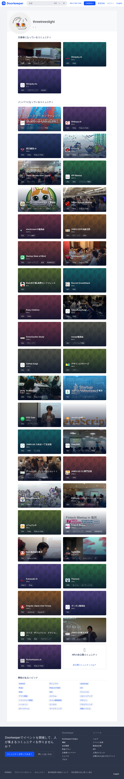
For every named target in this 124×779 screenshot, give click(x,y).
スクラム (53, 696)
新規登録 (101, 3)
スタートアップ (39, 63)
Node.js (97, 424)
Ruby (29, 63)
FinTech (88, 531)
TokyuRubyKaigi (79, 310)
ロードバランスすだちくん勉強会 (41, 202)
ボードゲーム (38, 504)
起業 (42, 262)
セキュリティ (38, 209)
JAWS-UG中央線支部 (80, 229)
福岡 (22, 63)
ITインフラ (31, 182)
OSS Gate (30, 418)
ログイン (110, 3)
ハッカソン (76, 397)
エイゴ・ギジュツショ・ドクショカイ (42, 633)
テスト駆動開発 (43, 478)
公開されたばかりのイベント (104, 756)
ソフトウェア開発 (42, 128)
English (119, 3)
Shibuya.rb (76, 122)
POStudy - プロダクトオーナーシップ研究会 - (91, 498)
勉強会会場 (97, 746)
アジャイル (76, 451)
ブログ (64, 759)
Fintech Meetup (78, 525)
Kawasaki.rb (32, 579)
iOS (51, 692)
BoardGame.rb (33, 498)
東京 (67, 63)
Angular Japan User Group (38, 606)
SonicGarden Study (35, 337)
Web (74, 182)
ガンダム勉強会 (78, 606)
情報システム (85, 708)
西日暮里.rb (31, 149)
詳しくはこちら (45, 754)
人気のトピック (99, 753)
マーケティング (56, 708)
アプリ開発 (23, 696)
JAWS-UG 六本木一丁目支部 (39, 444)
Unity (84, 424)
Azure (48, 209)
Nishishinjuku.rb (33, 660)
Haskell (43, 90)
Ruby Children (32, 310)
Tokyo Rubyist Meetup (81, 202)
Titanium (75, 579)
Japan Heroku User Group (38, 175)
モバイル (75, 585)
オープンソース (32, 424)
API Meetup (76, 175)
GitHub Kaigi (32, 364)
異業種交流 (50, 262)
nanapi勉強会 (77, 337)
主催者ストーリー (69, 753)
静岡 (67, 585)
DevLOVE (75, 444)
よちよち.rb (31, 525)
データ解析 (31, 235)
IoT (90, 424)
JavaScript (76, 424)
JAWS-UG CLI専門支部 (81, 471)
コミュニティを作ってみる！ (19, 754)
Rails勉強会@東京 (34, 552)
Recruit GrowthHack (80, 283)
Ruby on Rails (83, 128)
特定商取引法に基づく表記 (81, 772)
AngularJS (41, 612)
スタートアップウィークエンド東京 (87, 391)
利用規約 (8, 772)
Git (28, 370)
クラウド (41, 182)
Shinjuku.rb (76, 57)
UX (81, 688)
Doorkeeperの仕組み (70, 739)
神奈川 (23, 585)
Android (22, 683)
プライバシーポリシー (23, 772)
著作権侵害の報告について (58, 772)
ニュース (65, 756)
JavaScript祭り (78, 418)
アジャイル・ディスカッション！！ (42, 471)
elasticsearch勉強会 (35, 229)
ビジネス (30, 128)
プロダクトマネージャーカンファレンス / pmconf (48, 122)
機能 (63, 742)
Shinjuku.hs (31, 84)
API (94, 749)
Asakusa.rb (31, 391)
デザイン (75, 370)
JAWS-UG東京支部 (79, 633)
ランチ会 (37, 451)
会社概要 (65, 746)
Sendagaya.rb (77, 256)
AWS (29, 209)
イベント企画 (98, 742)
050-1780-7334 (75, 3)
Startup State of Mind (36, 256)
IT (53, 209)
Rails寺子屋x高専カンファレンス (40, 283)
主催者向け (89, 3)
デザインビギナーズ (80, 364)
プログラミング (32, 90)
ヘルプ (95, 739)
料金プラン (66, 749)
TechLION (75, 552)
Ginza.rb (75, 149)
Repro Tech (31, 57)
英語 (35, 639)
